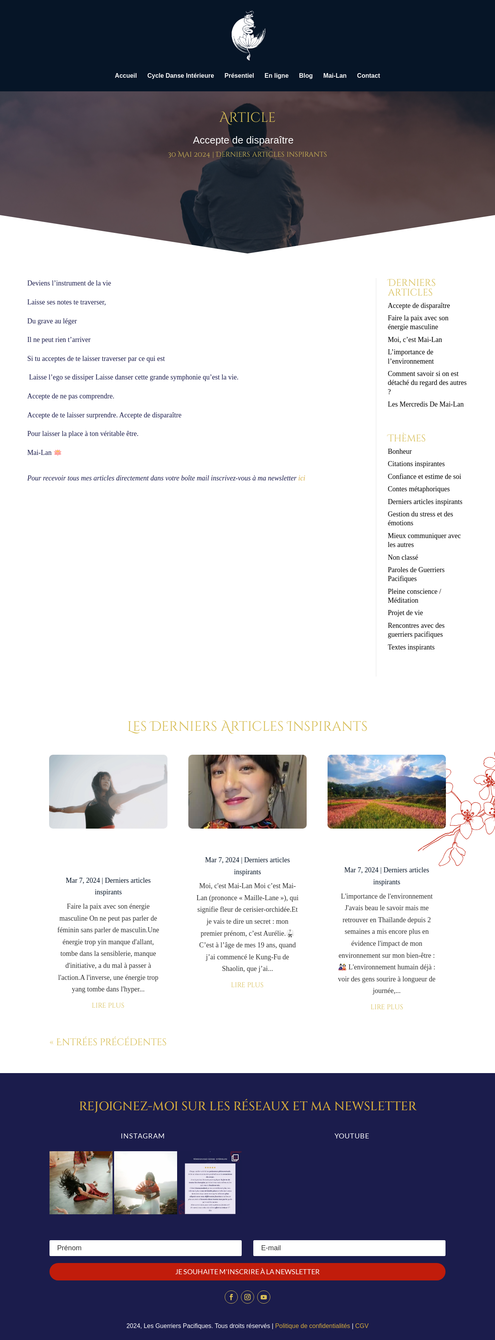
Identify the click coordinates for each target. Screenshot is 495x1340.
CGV (362, 1326)
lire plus (108, 1005)
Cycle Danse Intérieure (180, 76)
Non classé (403, 557)
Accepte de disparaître (421, 305)
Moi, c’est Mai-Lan (415, 340)
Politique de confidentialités (312, 1326)
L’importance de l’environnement (387, 850)
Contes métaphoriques (419, 489)
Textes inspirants (411, 647)
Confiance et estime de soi (424, 476)
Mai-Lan (334, 76)
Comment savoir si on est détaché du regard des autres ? (427, 383)
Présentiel (239, 76)
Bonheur (400, 451)
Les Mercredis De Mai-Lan (426, 404)
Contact (368, 76)
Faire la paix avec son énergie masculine (108, 855)
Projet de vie (405, 613)
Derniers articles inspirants (271, 154)
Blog (306, 76)
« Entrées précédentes (108, 1042)
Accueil (126, 76)
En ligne (276, 76)
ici (301, 478)
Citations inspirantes (416, 464)
